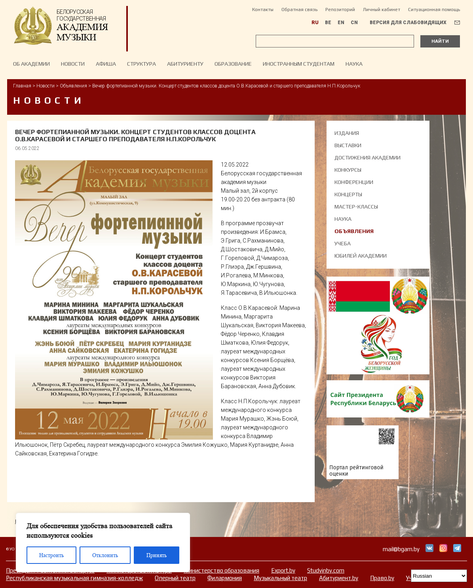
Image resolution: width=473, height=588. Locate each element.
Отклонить (105, 555)
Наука (354, 64)
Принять (156, 555)
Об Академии (31, 64)
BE (328, 22)
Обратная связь (299, 9)
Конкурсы (347, 170)
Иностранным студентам (298, 64)
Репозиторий (340, 9)
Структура (141, 64)
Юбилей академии (360, 255)
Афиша (106, 64)
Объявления (73, 86)
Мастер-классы (356, 206)
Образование (233, 64)
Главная (22, 86)
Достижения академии (367, 157)
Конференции (353, 182)
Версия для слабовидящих (408, 22)
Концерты (348, 194)
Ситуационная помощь (434, 9)
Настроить (51, 555)
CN (354, 22)
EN (341, 22)
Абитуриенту (185, 64)
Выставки (347, 145)
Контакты (263, 9)
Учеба (342, 243)
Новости (45, 86)
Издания (346, 133)
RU (315, 22)
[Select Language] (439, 575)
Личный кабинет (381, 9)
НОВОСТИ (73, 64)
